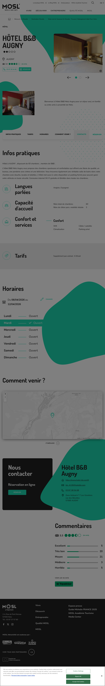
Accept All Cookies (78, 683)
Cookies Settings (78, 672)
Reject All (78, 677)
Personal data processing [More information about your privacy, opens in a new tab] (19, 676)
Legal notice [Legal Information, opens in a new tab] (31, 676)
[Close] (101, 677)
